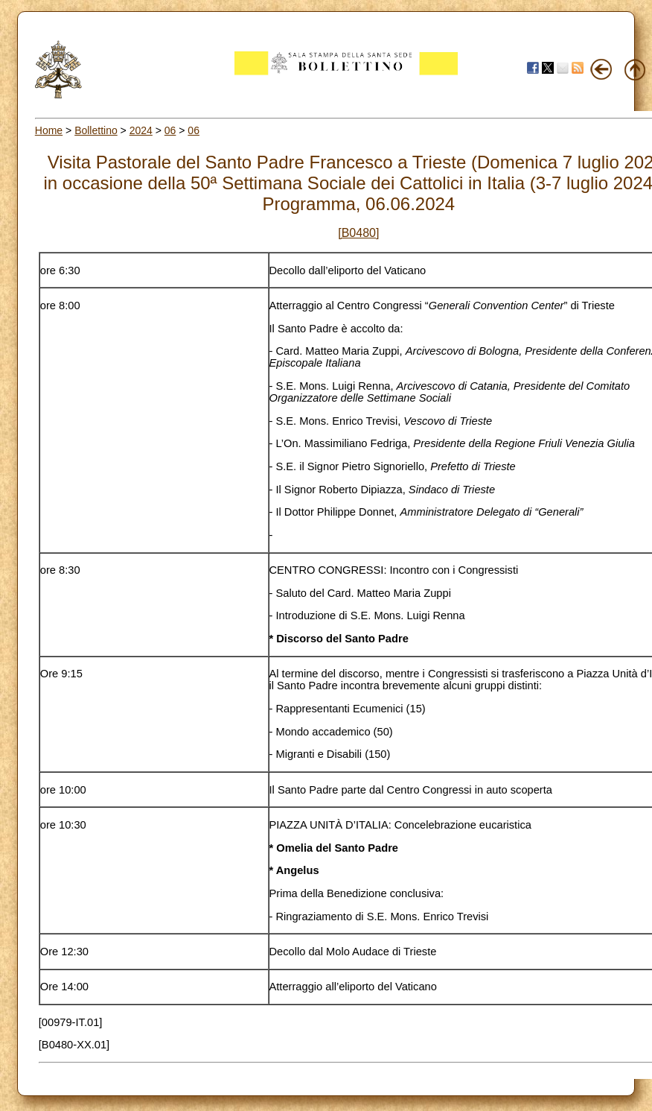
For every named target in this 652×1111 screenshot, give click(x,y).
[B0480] (358, 233)
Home (49, 130)
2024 (141, 130)
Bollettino (96, 130)
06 (170, 130)
